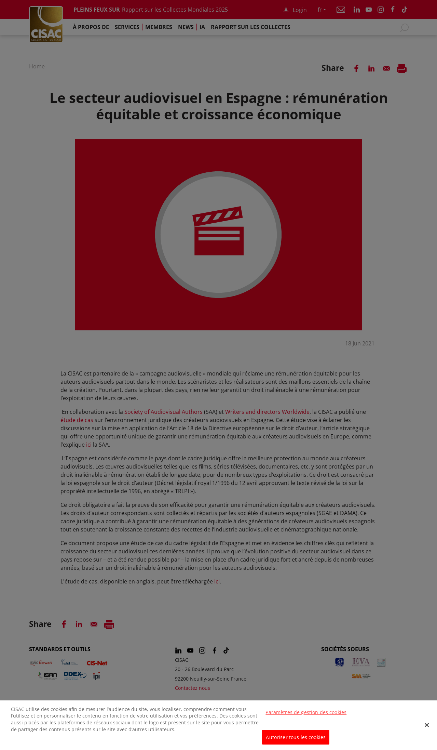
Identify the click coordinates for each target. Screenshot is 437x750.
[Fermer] (427, 729)
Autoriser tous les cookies (296, 740)
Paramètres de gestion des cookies (305, 715)
